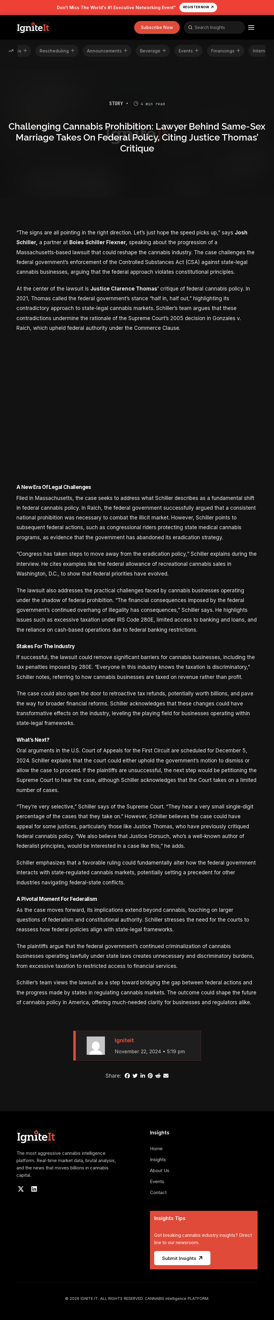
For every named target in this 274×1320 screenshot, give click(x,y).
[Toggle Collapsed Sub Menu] (160, 1162)
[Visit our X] (20, 1189)
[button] (157, 27)
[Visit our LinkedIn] (34, 1189)
